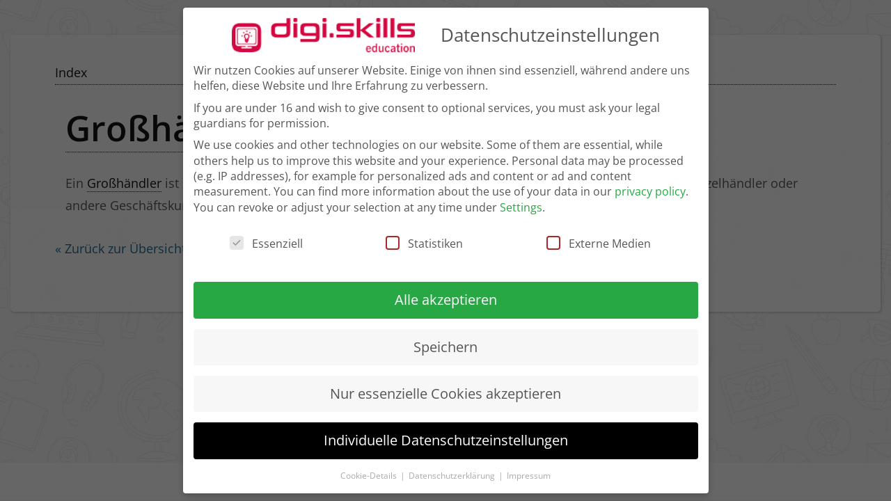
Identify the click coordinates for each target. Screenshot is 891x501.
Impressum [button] (529, 467)
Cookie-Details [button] (369, 467)
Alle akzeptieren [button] (446, 292)
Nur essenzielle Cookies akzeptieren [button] (445, 385)
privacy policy (650, 183)
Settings (521, 199)
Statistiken (424, 236)
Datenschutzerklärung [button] (453, 467)
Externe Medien (598, 236)
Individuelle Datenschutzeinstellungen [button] (446, 432)
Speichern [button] (445, 338)
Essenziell (266, 236)
